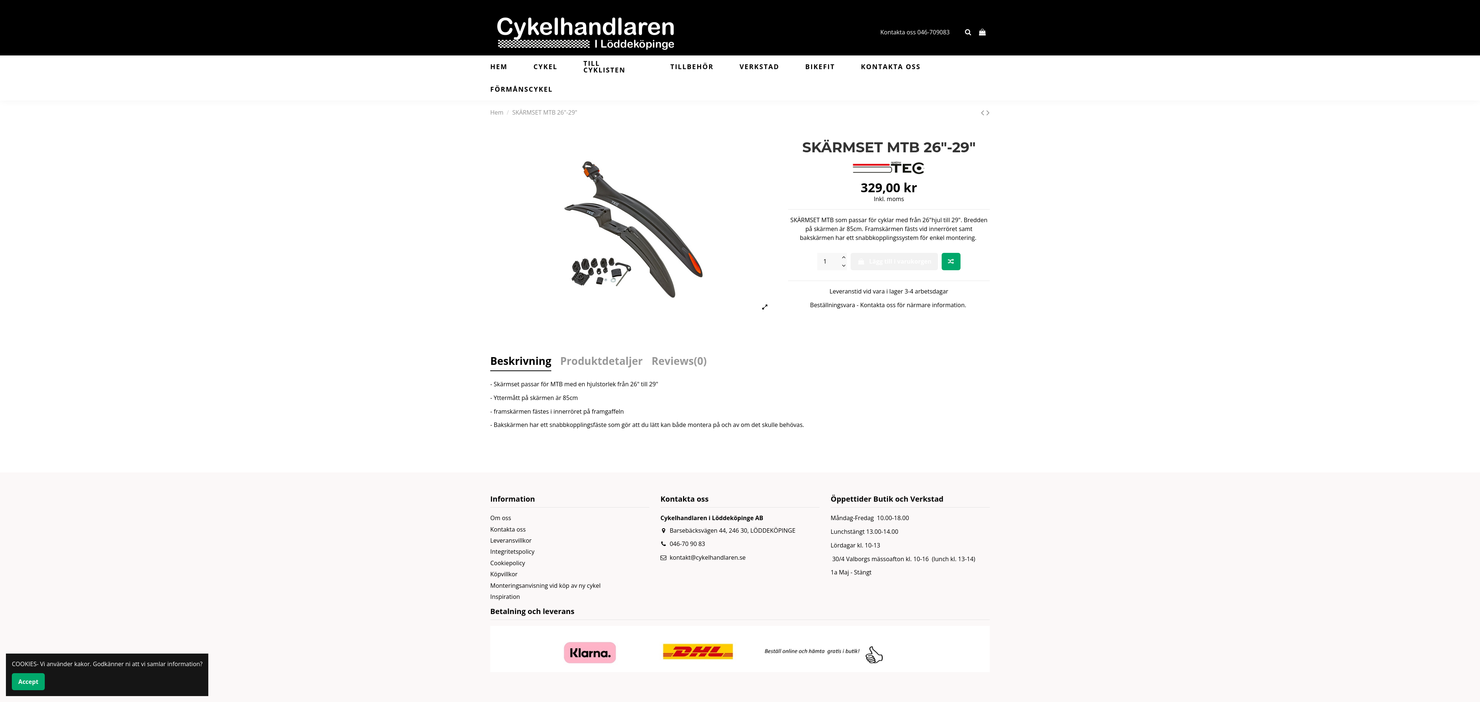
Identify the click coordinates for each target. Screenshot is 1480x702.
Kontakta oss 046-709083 (915, 32)
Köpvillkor (504, 574)
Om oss (500, 518)
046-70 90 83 (687, 544)
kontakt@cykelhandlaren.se (708, 557)
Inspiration (505, 597)
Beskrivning (520, 362)
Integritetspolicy (512, 551)
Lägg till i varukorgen (894, 261)
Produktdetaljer (601, 362)
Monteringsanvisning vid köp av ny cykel (545, 585)
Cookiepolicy (507, 563)
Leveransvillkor (511, 540)
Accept (28, 682)
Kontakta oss (508, 529)
